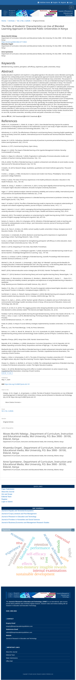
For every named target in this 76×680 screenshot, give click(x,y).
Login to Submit (6, 501)
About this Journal (7, 492)
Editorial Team (6, 496)
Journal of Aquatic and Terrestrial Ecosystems (17, 511)
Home (3, 21)
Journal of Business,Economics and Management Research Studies (25, 522)
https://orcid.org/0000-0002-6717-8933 (14, 42)
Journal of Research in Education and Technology (18, 516)
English (54, 2)
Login (70, 2)
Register (62, 2)
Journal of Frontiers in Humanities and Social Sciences (20, 519)
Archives (11, 21)
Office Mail (9, 661)
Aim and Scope (6, 494)
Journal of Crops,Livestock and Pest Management (19, 514)
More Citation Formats (13, 402)
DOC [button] (10, 373)
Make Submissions (12, 658)
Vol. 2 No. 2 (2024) (23, 21)
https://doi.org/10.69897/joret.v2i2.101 (17, 384)
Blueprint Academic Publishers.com (45, 674)
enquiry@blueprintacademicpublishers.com (19, 626)
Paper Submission (7, 489)
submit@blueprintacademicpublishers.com (19, 632)
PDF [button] (5, 373)
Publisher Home (44, 2)
